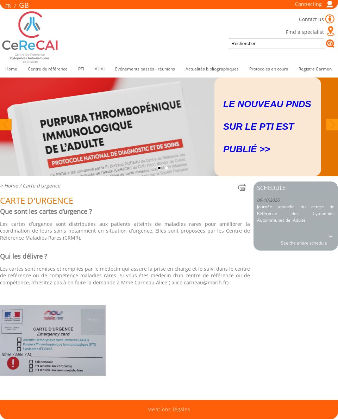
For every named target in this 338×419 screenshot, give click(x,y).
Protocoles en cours (268, 69)
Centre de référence (48, 69)
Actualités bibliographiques (212, 69)
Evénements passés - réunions (145, 69)
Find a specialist (305, 32)
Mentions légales (169, 409)
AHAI (100, 69)
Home (11, 69)
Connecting (308, 4)
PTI (81, 69)
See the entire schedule (304, 243)
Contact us (311, 19)
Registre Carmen (315, 69)
